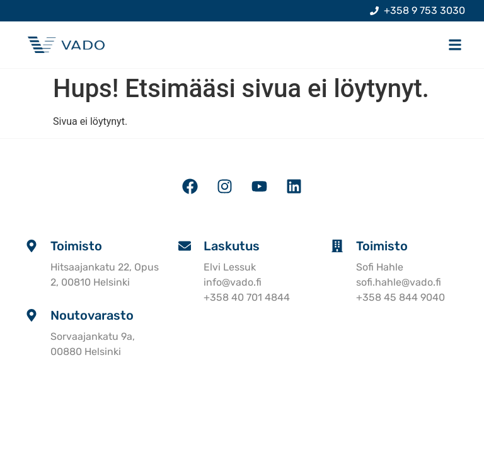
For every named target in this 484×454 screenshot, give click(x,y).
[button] (454, 44)
